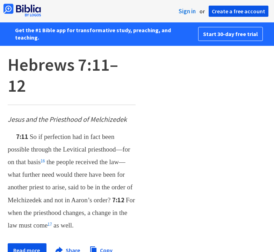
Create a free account (238, 11)
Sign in (187, 11)
